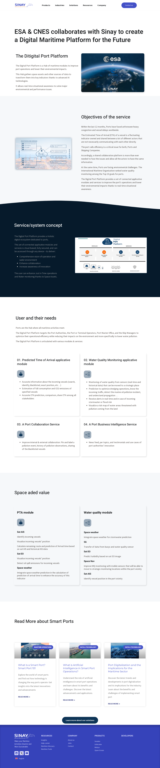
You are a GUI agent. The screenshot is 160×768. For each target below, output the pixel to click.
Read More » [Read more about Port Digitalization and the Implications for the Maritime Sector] (114, 704)
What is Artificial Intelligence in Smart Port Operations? (79, 668)
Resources (87, 5)
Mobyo (97, 747)
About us (71, 740)
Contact (71, 746)
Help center (45, 743)
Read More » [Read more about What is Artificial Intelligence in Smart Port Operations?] (69, 700)
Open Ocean (99, 750)
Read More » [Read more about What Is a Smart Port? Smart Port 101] (24, 697)
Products (46, 5)
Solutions (73, 5)
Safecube (98, 744)
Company (101, 5)
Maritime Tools (46, 749)
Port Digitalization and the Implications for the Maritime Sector (124, 668)
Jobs (70, 743)
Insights (44, 740)
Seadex (97, 741)
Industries (59, 5)
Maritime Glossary (48, 746)
